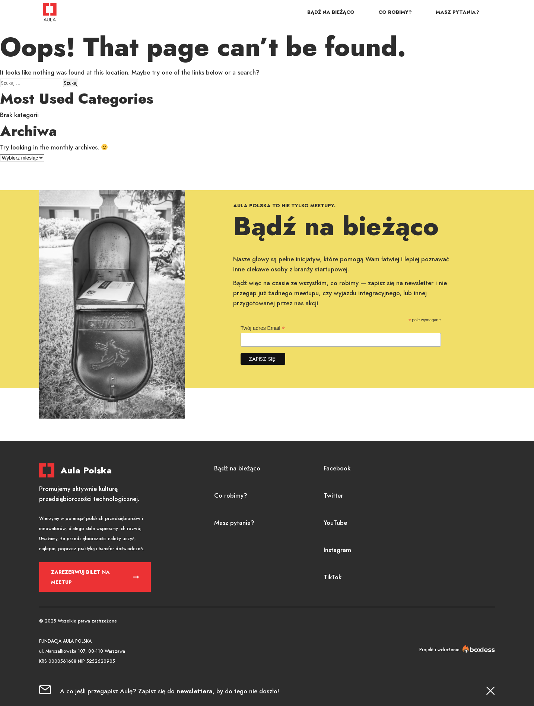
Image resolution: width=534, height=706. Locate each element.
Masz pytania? (457, 12)
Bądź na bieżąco (331, 12)
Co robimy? (395, 12)
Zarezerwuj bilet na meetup (80, 577)
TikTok (332, 577)
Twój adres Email (263, 328)
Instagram (337, 549)
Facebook (337, 468)
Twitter (333, 495)
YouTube (335, 522)
